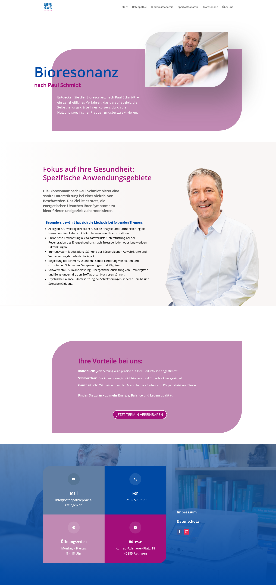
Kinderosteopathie (162, 7)
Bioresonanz (210, 7)
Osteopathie (139, 7)
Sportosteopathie (188, 7)
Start (125, 7)
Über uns (227, 7)
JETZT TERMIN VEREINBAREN (140, 414)
